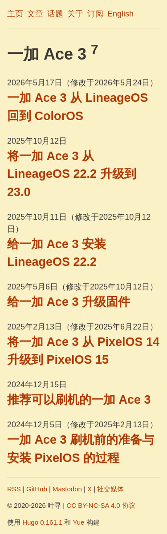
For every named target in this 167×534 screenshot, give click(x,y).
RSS (14, 489)
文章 (35, 13)
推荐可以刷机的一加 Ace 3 (79, 399)
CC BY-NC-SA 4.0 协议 (100, 505)
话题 (55, 13)
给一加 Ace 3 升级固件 (68, 302)
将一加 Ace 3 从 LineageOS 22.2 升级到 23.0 (71, 174)
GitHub (36, 489)
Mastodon (67, 489)
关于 (75, 13)
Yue (79, 522)
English (120, 13)
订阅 (95, 13)
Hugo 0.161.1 (42, 522)
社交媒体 (110, 489)
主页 (15, 13)
